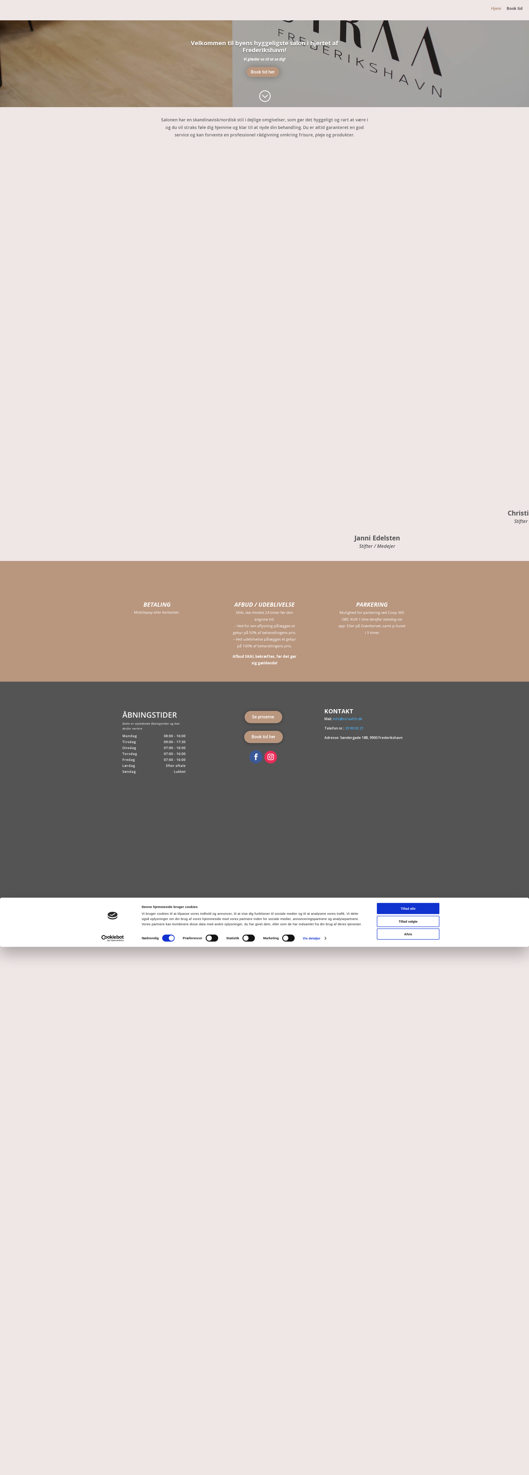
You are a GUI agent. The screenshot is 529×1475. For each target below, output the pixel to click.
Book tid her (263, 72)
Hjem (496, 12)
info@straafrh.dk (347, 718)
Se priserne (263, 716)
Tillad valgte (408, 1449)
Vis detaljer (311, 1466)
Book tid (514, 12)
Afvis (408, 1462)
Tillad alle (408, 1436)
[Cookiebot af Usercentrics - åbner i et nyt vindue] (113, 1466)
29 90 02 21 (354, 728)
